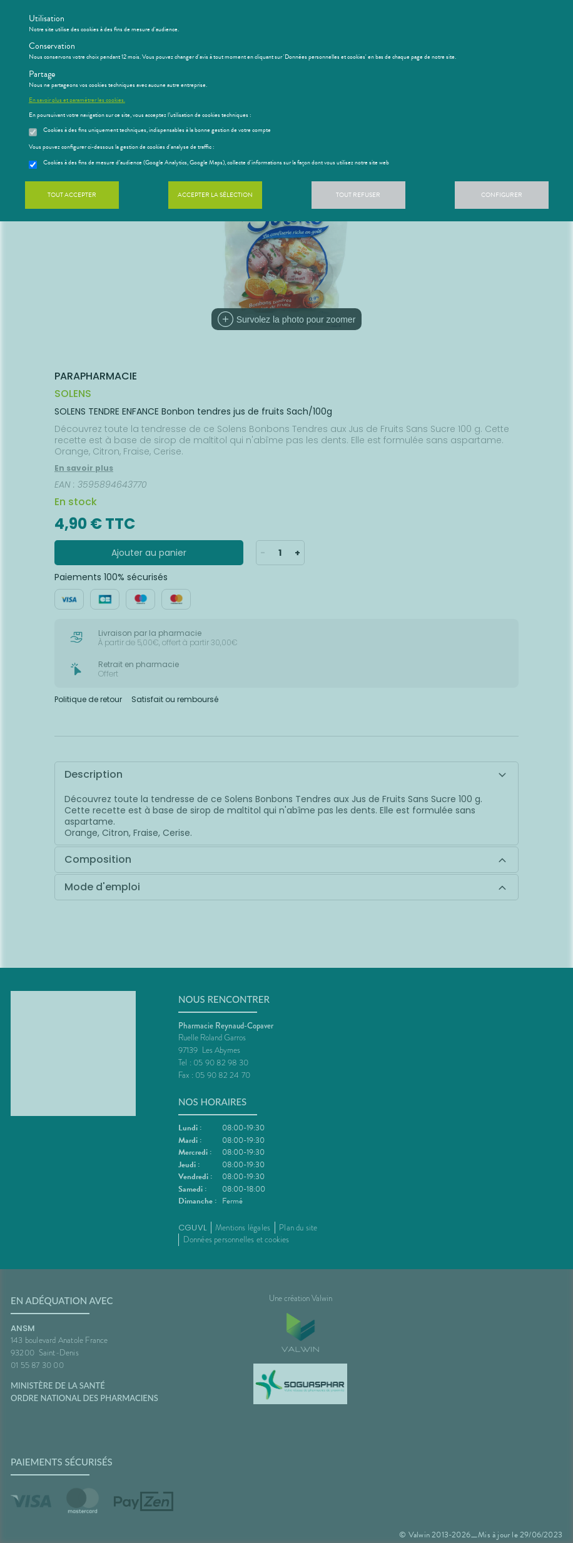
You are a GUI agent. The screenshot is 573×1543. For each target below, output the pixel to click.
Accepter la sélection (215, 194)
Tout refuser (358, 194)
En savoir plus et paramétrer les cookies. (77, 100)
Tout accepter (72, 194)
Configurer (501, 194)
